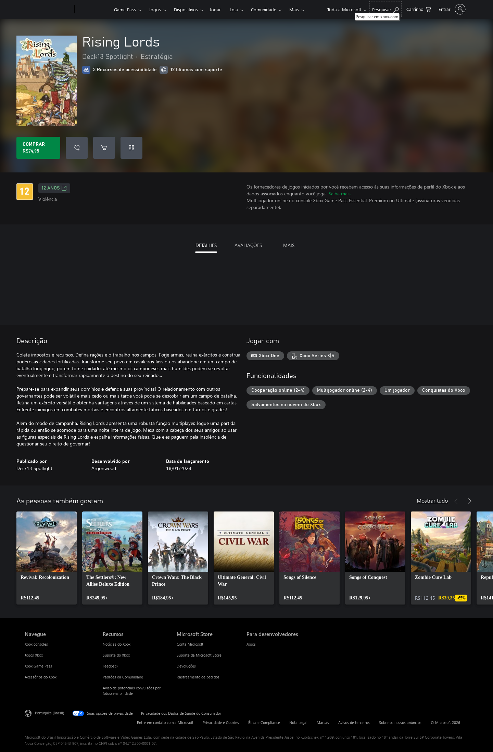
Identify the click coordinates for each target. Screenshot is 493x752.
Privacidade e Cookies (221, 722)
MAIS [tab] (288, 245)
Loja (234, 9)
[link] (46, 558)
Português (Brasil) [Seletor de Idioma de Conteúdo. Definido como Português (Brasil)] (49, 713)
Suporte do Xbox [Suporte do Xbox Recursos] (116, 655)
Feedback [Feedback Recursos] (110, 666)
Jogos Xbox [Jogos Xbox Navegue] (34, 655)
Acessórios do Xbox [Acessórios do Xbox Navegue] (40, 677)
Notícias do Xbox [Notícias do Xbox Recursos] (116, 644)
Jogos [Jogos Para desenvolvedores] (251, 644)
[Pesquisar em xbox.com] (385, 8)
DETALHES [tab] (206, 245)
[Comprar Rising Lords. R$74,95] (38, 148)
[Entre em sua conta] (451, 9)
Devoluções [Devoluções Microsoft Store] (186, 666)
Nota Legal (298, 722)
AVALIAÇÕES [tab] (248, 245)
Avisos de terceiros (354, 722)
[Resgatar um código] (131, 148)
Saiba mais (340, 193)
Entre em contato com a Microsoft (165, 722)
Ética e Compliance (264, 722)
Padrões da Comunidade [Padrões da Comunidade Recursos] (123, 677)
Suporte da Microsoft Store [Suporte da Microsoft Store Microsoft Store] (199, 655)
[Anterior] (456, 501)
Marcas (323, 722)
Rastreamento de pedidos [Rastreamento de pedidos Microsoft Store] (198, 677)
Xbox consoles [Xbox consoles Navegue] (36, 644)
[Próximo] (470, 501)
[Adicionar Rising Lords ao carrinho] (104, 148)
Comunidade (263, 9)
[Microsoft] (48, 9)
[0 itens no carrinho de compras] (418, 9)
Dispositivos (186, 9)
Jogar (215, 9)
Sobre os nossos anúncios (400, 722)
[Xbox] (93, 9)
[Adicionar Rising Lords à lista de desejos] (77, 148)
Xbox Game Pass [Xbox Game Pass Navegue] (38, 666)
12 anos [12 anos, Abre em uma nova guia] (54, 188)
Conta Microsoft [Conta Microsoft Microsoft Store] (190, 644)
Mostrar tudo (432, 500)
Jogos (155, 9)
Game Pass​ (125, 9)
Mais (294, 9)
